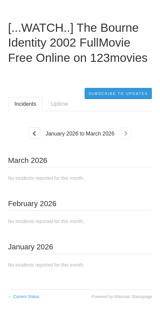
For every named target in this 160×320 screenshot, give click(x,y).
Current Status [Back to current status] (24, 296)
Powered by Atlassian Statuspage (122, 296)
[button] (118, 93)
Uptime (59, 104)
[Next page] (125, 133)
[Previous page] (34, 133)
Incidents (25, 104)
